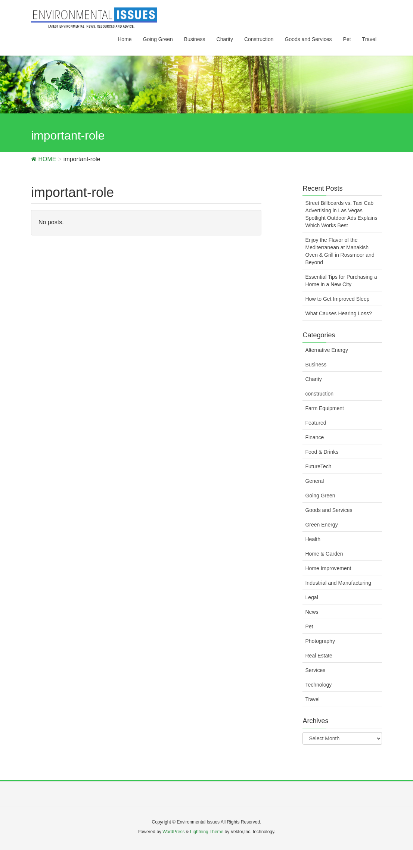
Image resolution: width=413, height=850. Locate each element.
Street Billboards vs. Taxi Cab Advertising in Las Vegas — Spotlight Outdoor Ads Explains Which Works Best (341, 214)
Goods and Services (328, 510)
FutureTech (318, 466)
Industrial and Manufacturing (338, 583)
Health (312, 539)
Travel (312, 699)
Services (315, 670)
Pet (309, 626)
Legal (311, 597)
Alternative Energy (326, 350)
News (311, 612)
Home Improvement (328, 568)
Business (315, 365)
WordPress (173, 831)
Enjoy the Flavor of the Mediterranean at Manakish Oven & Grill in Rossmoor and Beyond (339, 251)
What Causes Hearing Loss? (338, 313)
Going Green (320, 496)
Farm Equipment (324, 408)
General (314, 481)
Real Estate (318, 656)
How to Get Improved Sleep (337, 299)
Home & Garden (324, 554)
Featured (315, 423)
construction (319, 394)
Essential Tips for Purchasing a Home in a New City (341, 280)
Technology (318, 685)
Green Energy (321, 525)
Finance (314, 437)
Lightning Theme (206, 831)
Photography (320, 641)
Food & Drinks (321, 452)
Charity (313, 379)
